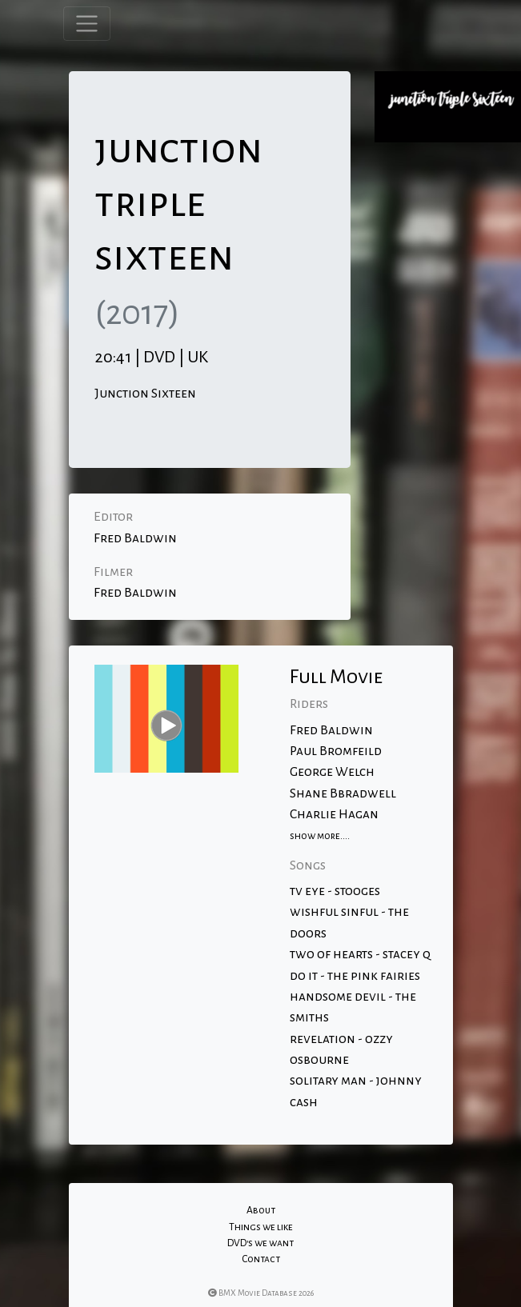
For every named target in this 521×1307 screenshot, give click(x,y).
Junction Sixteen (145, 393)
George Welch (332, 772)
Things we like (261, 1227)
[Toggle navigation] (86, 23)
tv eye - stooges (335, 891)
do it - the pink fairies (355, 976)
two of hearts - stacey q (360, 954)
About (260, 1210)
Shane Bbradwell (343, 793)
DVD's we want (260, 1243)
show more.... (320, 835)
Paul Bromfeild (336, 751)
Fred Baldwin (135, 538)
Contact (261, 1259)
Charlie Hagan (334, 814)
